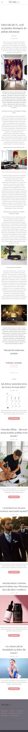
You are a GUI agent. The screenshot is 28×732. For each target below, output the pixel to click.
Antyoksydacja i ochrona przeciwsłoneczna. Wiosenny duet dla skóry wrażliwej (14, 586)
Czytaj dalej (14, 418)
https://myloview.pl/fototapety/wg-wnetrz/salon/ (14, 172)
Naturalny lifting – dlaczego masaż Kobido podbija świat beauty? (14, 432)
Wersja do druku (14, 372)
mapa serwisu (14, 715)
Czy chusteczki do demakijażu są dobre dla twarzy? (14, 649)
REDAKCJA (4, 713)
